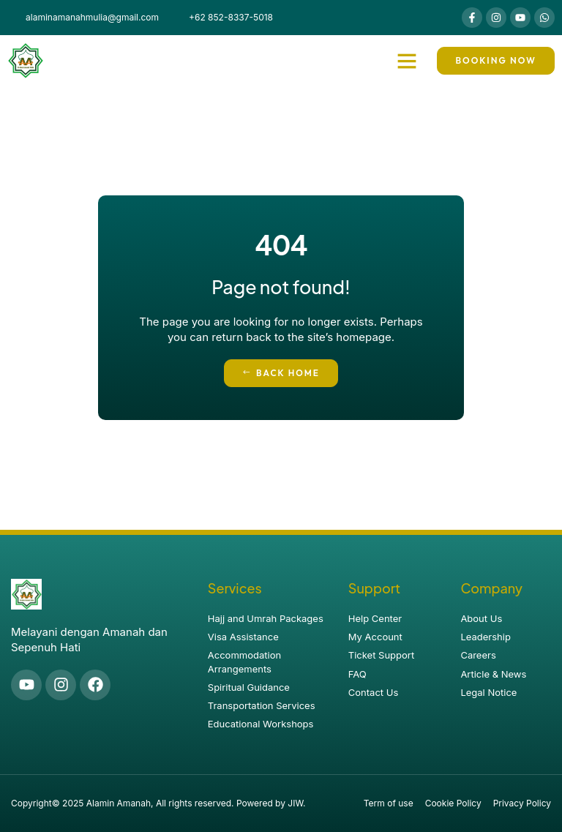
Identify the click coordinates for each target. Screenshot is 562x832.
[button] (406, 60)
